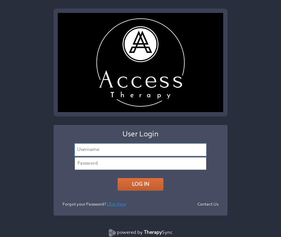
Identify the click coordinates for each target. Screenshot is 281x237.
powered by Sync (145, 232)
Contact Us (207, 204)
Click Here (116, 204)
